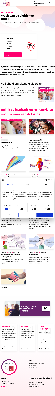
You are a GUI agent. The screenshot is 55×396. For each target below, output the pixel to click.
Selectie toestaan (27, 215)
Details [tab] (27, 184)
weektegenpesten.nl (34, 386)
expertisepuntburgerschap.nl (36, 384)
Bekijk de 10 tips (45, 308)
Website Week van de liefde (11, 54)
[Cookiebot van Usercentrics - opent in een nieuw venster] (46, 180)
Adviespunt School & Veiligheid (39, 3)
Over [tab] (45, 184)
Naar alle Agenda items (7, 12)
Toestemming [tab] (9, 184)
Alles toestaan (45, 215)
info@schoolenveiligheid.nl (8, 383)
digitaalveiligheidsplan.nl (35, 382)
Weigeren (10, 215)
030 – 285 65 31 (5, 381)
